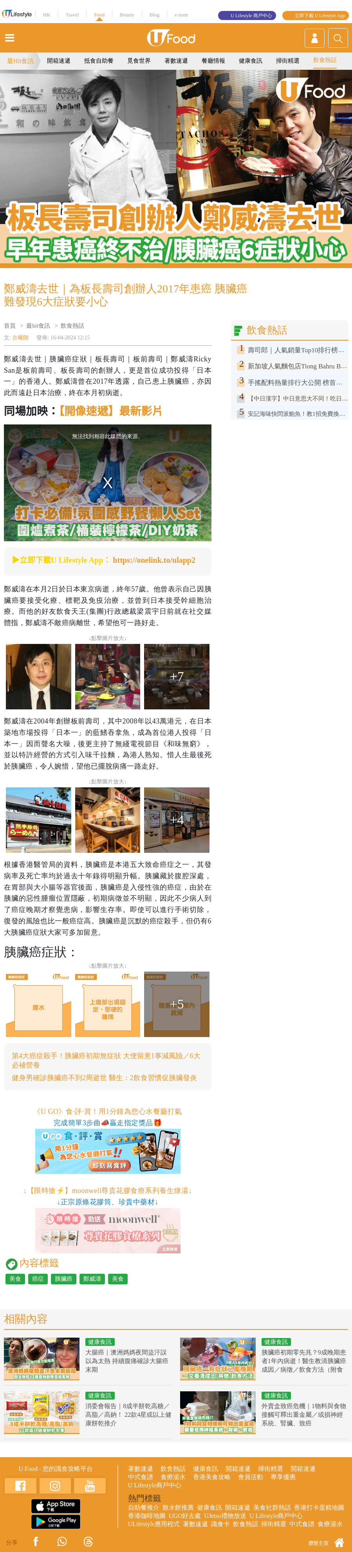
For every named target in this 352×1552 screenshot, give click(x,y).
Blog (154, 15)
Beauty (127, 15)
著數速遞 (176, 61)
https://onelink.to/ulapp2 (154, 560)
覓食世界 (139, 61)
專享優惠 (283, 1477)
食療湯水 (173, 1477)
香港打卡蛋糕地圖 (319, 1507)
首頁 (10, 326)
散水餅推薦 (178, 1507)
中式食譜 (140, 1477)
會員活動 (250, 1477)
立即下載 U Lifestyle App (320, 15)
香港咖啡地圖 (147, 1515)
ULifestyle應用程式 (154, 1524)
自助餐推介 (143, 1507)
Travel (72, 15)
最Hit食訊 (20, 61)
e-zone (181, 15)
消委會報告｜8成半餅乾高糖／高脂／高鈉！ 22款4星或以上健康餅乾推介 (128, 1415)
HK (47, 15)
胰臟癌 (63, 1279)
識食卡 (220, 1524)
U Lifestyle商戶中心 (154, 1485)
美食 (15, 1279)
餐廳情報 (213, 61)
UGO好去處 (185, 1515)
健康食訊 (250, 61)
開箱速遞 (58, 61)
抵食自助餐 (99, 61)
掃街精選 (288, 61)
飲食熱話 (325, 60)
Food (99, 15)
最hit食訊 (38, 326)
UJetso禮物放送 (225, 1515)
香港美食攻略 (212, 1477)
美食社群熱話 (272, 1507)
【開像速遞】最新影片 (111, 411)
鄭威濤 (92, 1279)
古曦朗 (20, 338)
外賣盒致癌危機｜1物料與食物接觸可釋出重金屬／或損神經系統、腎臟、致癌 (304, 1415)
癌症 (38, 1279)
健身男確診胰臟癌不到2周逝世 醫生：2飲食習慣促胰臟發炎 (104, 1078)
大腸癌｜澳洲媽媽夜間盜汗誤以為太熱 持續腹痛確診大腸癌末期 (126, 1361)
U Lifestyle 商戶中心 (251, 15)
